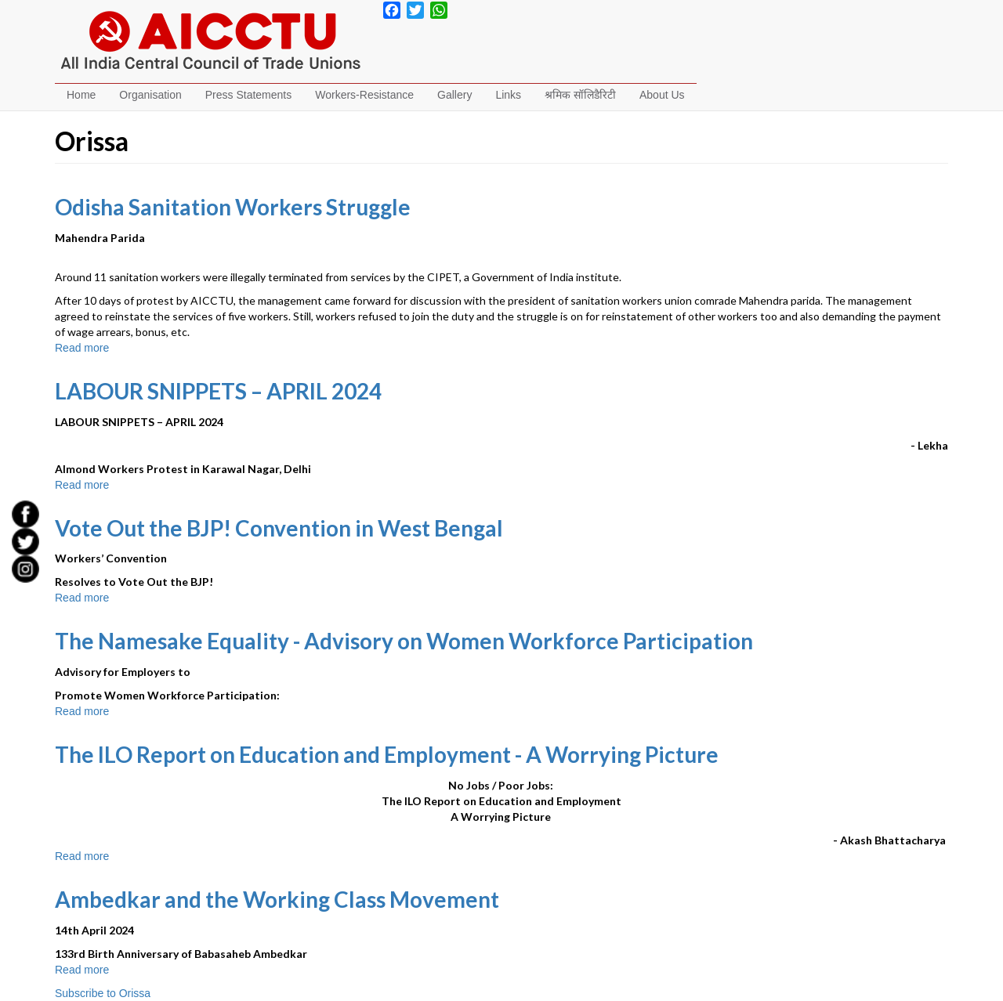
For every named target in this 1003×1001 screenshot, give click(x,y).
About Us (662, 95)
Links (508, 95)
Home (81, 95)
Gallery (454, 95)
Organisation (150, 95)
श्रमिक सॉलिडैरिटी (580, 95)
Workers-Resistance (364, 95)
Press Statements (248, 95)
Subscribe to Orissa (102, 993)
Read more (82, 347)
